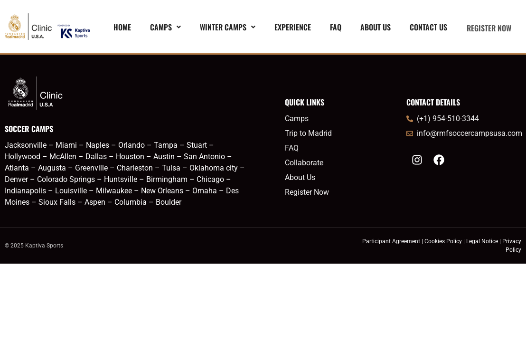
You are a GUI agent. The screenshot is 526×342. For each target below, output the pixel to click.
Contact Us (424, 28)
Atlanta (17, 167)
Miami (66, 145)
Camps (161, 28)
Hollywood (22, 156)
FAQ (332, 28)
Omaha (204, 190)
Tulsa (171, 167)
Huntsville (120, 179)
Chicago (210, 179)
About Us (372, 28)
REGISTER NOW (487, 28)
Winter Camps (224, 28)
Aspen (95, 202)
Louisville (71, 190)
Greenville (91, 167)
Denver (16, 179)
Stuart (197, 145)
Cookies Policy (443, 241)
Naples (97, 145)
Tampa (166, 145)
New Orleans (162, 190)
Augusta (53, 167)
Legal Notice (482, 241)
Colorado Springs (66, 179)
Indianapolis (25, 190)
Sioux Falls (56, 202)
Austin (164, 156)
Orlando (131, 145)
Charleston (135, 167)
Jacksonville (26, 145)
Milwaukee (114, 190)
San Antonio (204, 156)
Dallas (96, 156)
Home (118, 28)
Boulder (168, 202)
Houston (130, 156)
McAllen (62, 156)
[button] (162, 28)
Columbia (130, 202)
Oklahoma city (213, 167)
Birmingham (167, 179)
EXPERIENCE (289, 28)
